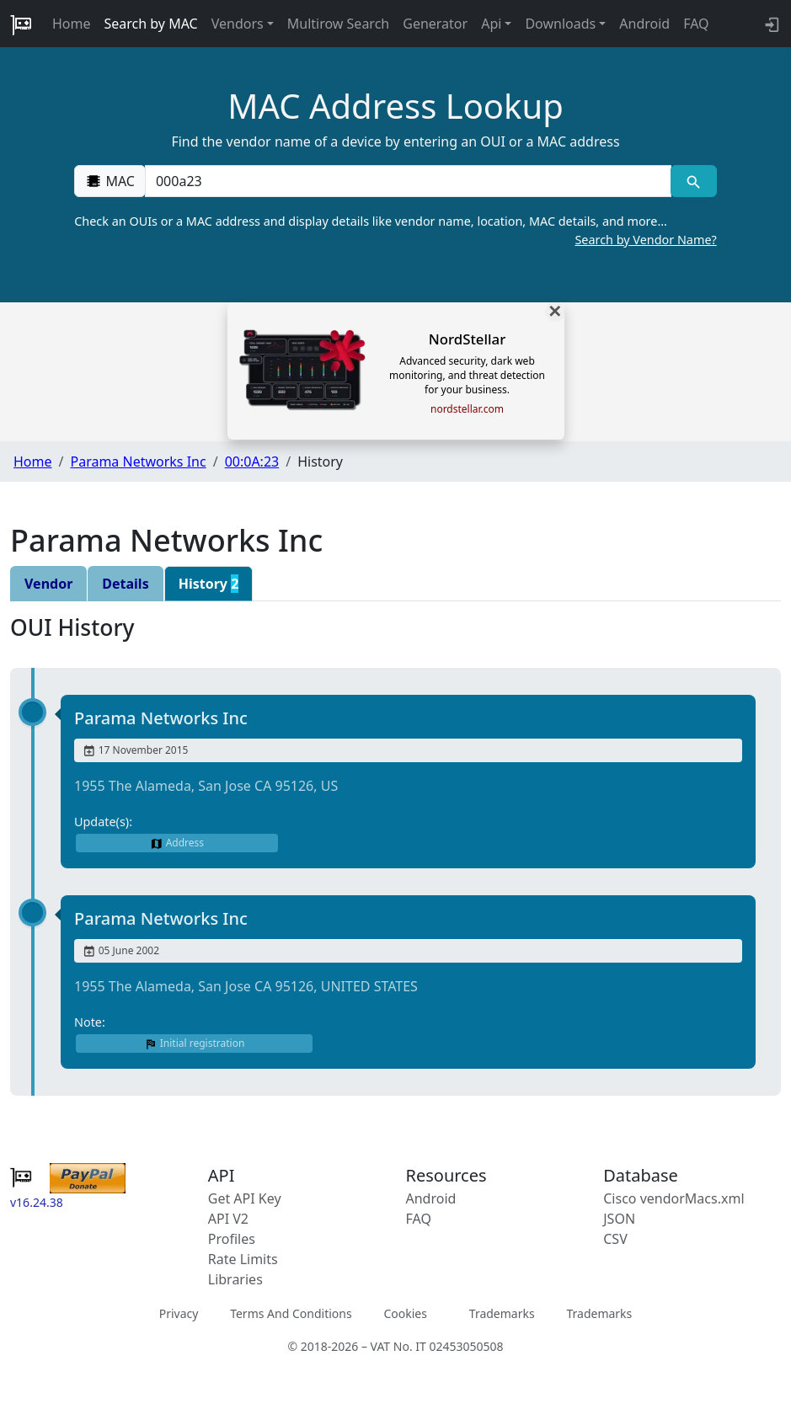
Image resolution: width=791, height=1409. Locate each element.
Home (71, 23)
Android (644, 23)
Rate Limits (243, 1259)
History (209, 583)
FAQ (695, 23)
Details (125, 583)
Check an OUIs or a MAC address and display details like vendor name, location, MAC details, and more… (395, 230)
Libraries (235, 1279)
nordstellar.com (467, 409)
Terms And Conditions (290, 1313)
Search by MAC (151, 23)
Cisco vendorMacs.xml (673, 1198)
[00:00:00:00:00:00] (408, 181)
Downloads (560, 23)
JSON (619, 1218)
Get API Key (244, 1198)
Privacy (179, 1313)
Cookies (404, 1313)
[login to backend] (770, 23)
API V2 (228, 1218)
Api (491, 23)
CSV (615, 1239)
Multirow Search (338, 23)
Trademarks (502, 1313)
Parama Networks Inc (138, 461)
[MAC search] (694, 181)
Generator (435, 23)
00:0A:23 (252, 461)
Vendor (48, 583)
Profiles (231, 1239)
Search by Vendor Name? (645, 240)
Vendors (237, 23)
